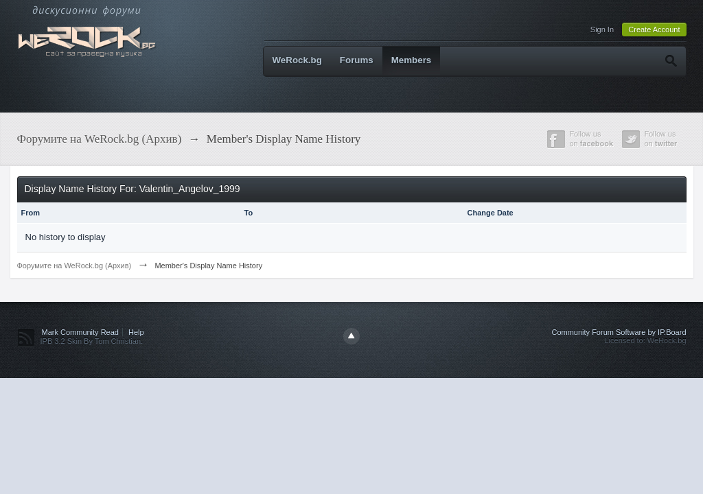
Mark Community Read (80, 332)
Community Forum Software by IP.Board (618, 332)
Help (136, 332)
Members (411, 60)
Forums (356, 60)
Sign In (602, 29)
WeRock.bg (297, 60)
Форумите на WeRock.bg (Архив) (74, 265)
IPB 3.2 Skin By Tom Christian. (92, 341)
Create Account (654, 29)
